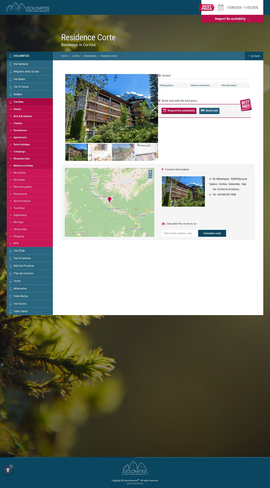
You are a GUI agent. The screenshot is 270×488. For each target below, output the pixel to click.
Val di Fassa (21, 86)
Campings (19, 151)
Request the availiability (82, 110)
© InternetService (130, 480)
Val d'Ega (19, 250)
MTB (16, 243)
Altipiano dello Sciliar (26, 71)
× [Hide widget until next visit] (11, 466)
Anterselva (20, 288)
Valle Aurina (21, 296)
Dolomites (21, 56)
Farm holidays (22, 144)
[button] (250, 107)
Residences (20, 130)
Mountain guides (23, 186)
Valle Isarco (21, 311)
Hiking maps (20, 229)
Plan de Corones (24, 273)
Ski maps (19, 222)
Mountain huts (22, 158)
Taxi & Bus (19, 208)
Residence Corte (109, 56)
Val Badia (19, 79)
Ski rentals (19, 179)
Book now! (112, 110)
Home (64, 56)
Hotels (17, 109)
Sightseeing (20, 215)
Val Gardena (21, 64)
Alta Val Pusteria (24, 265)
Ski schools (20, 172)
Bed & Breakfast (23, 116)
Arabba (18, 94)
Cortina (18, 101)
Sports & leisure (22, 201)
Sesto (17, 281)
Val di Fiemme (22, 258)
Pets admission (132, 85)
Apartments (20, 137)
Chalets (18, 123)
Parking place (69, 85)
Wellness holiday (23, 165)
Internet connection (103, 85)
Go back (254, 56)
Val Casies (20, 303)
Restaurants (20, 194)
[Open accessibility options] (7, 470)
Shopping (19, 236)
